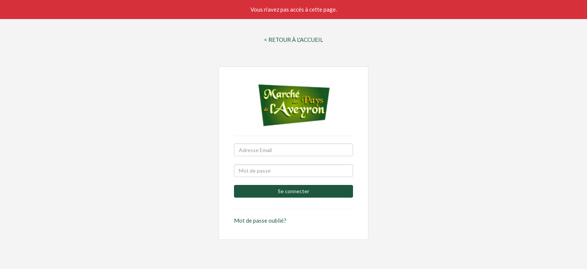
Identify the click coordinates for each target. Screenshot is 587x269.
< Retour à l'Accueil (293, 39)
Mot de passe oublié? (260, 220)
